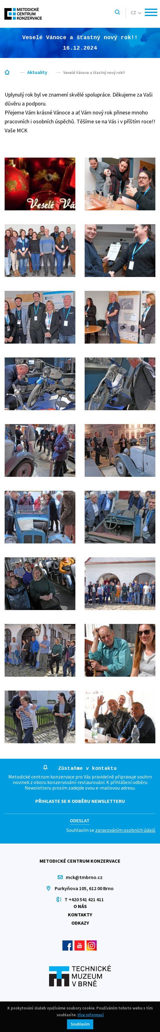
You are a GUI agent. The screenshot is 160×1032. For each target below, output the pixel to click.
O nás (80, 906)
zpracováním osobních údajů (125, 830)
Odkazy (80, 923)
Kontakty (80, 914)
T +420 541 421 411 (84, 899)
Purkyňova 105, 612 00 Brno (84, 888)
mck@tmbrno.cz (84, 877)
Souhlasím (80, 1024)
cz (136, 12)
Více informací (91, 1015)
